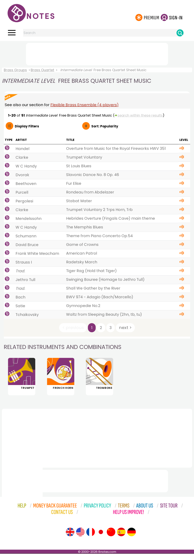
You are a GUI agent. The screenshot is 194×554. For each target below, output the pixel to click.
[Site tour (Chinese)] (111, 532)
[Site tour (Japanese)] (101, 532)
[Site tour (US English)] (80, 532)
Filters (27, 126)
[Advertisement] (97, 53)
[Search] (180, 32)
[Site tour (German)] (131, 532)
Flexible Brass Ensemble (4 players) (84, 104)
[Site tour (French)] (90, 532)
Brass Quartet (42, 70)
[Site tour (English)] (70, 532)
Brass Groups (15, 70)
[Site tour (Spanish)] (121, 532)
